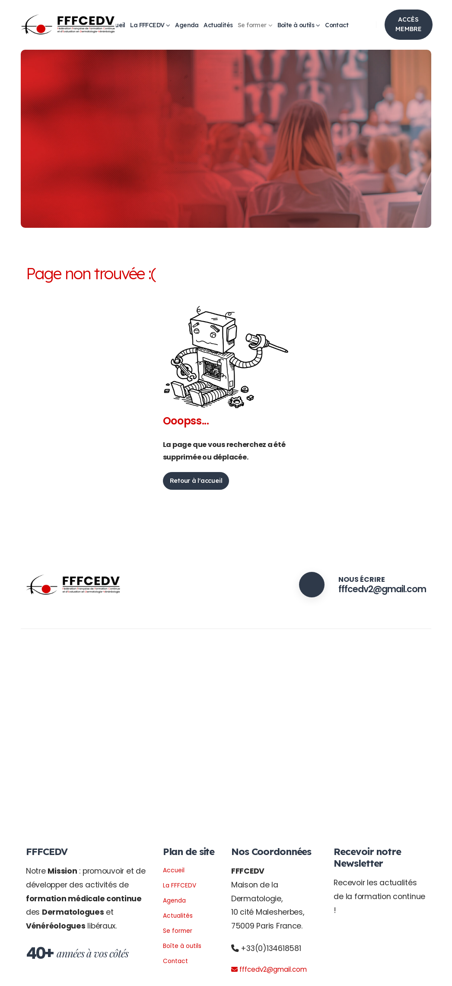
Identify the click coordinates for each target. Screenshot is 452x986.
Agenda (186, 25)
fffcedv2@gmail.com (374, 588)
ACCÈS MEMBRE (408, 24)
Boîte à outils (296, 25)
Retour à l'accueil (196, 481)
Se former (252, 25)
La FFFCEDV (147, 25)
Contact (336, 25)
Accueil (175, 870)
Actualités (218, 25)
